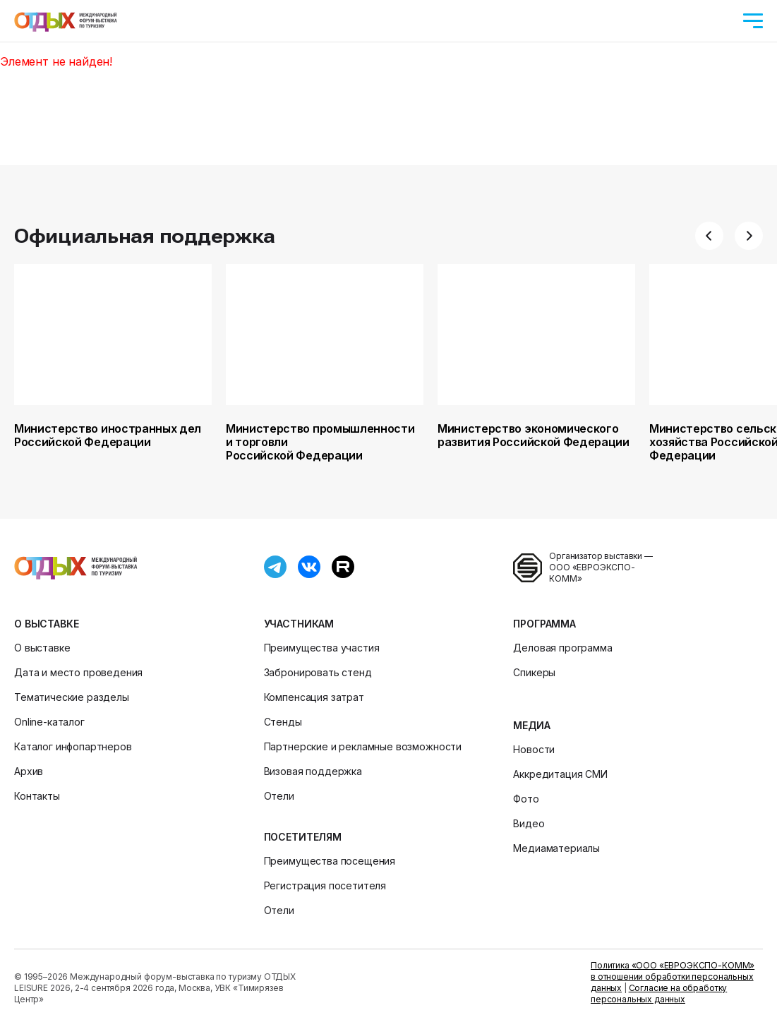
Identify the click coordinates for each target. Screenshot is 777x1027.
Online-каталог (49, 722)
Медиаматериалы (556, 848)
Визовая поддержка (313, 771)
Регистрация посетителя (325, 885)
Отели (279, 796)
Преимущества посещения (329, 861)
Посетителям (303, 837)
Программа (544, 624)
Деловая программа (562, 648)
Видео (528, 823)
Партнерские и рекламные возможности (363, 746)
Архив (28, 771)
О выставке (46, 624)
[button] (709, 236)
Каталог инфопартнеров (73, 746)
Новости (534, 749)
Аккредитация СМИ (560, 774)
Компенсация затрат (314, 697)
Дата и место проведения (78, 672)
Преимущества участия (322, 648)
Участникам (299, 624)
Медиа (531, 725)
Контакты (37, 796)
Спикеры (534, 672)
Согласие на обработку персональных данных (659, 993)
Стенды (283, 722)
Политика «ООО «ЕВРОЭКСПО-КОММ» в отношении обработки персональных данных (672, 976)
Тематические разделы (71, 697)
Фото (525, 799)
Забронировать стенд (318, 672)
